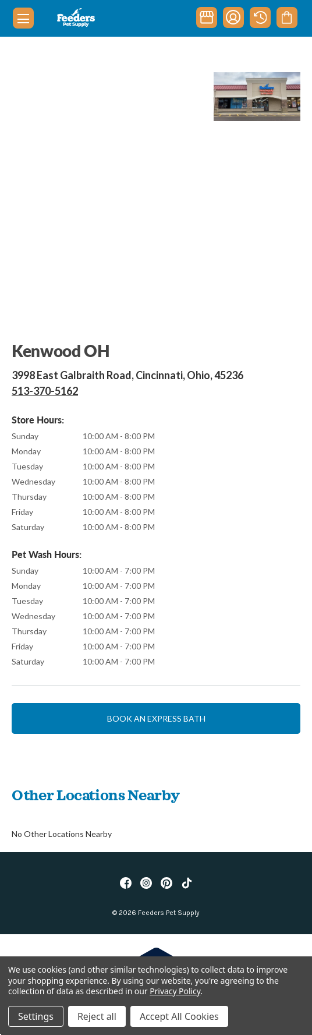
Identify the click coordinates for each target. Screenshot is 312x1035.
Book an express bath (156, 718)
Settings (36, 1016)
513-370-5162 (45, 390)
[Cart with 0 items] (287, 17)
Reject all (96, 1016)
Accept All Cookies (179, 1016)
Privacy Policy (175, 991)
